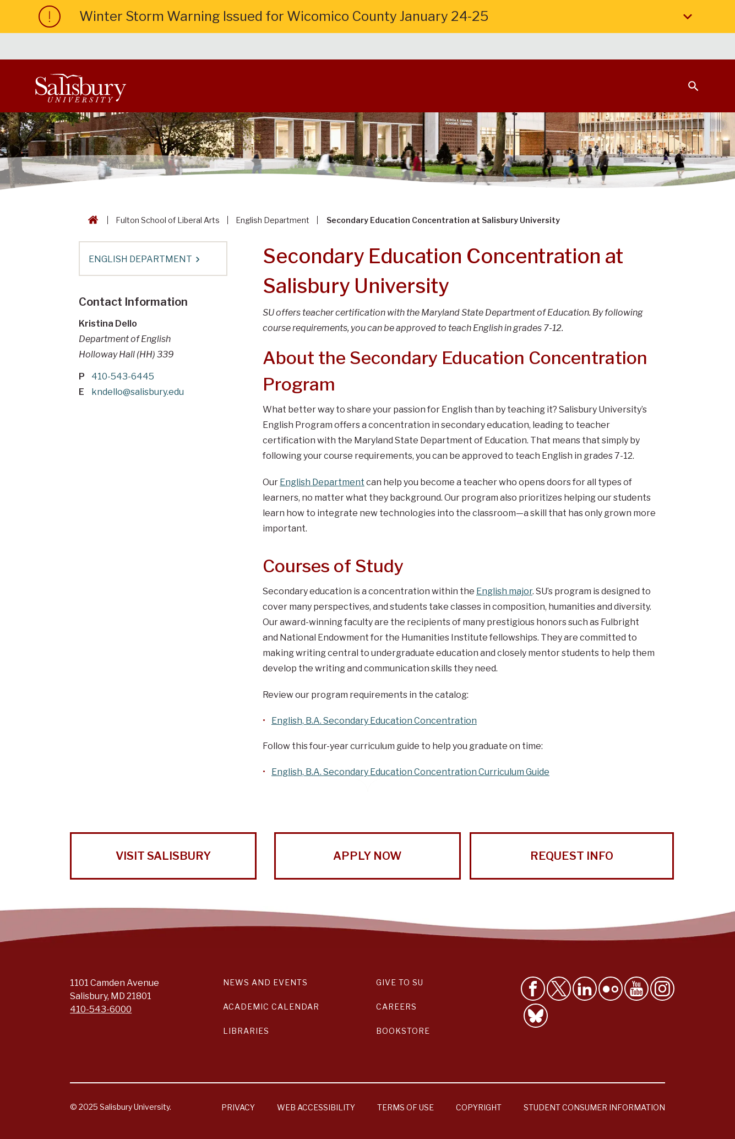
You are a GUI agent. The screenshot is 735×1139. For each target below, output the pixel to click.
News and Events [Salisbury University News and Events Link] (265, 982)
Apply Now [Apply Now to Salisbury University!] (367, 856)
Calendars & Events (371, 47)
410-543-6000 (101, 1009)
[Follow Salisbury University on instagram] (662, 989)
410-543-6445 (122, 376)
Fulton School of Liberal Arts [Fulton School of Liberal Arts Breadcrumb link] (168, 220)
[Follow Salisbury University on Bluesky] (536, 1016)
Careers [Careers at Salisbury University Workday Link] (396, 1006)
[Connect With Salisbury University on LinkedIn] (585, 989)
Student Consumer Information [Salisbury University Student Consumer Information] (594, 1107)
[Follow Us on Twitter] (559, 989)
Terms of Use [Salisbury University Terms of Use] (405, 1107)
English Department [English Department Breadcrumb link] (272, 220)
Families (578, 47)
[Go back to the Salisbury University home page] (91, 220)
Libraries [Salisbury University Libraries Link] (246, 1030)
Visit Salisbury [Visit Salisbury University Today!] (163, 856)
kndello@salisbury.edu (137, 392)
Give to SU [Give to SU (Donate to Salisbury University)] (399, 982)
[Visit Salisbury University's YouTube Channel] (636, 989)
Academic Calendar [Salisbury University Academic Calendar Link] (271, 1006)
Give (678, 47)
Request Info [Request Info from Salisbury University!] (571, 856)
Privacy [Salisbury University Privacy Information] (238, 1107)
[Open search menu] (686, 79)
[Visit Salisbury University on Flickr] (610, 989)
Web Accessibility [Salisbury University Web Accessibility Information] (316, 1107)
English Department (322, 482)
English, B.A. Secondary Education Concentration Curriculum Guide (410, 772)
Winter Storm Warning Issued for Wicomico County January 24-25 (387, 16)
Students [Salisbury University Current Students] (447, 47)
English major (504, 591)
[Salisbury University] (80, 85)
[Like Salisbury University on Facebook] (533, 989)
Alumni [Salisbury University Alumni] (624, 47)
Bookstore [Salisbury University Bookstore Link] (403, 1030)
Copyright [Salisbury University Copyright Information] (479, 1107)
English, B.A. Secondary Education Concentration (374, 720)
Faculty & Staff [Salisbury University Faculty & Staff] (514, 47)
